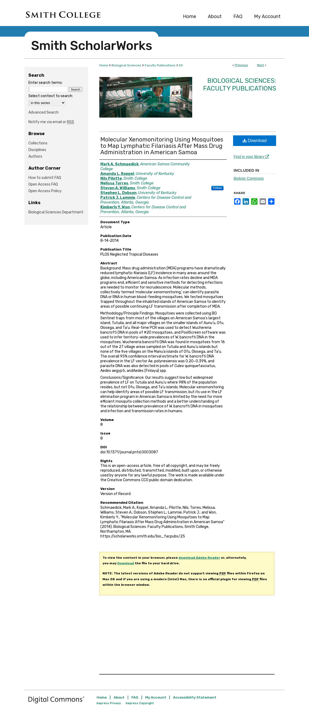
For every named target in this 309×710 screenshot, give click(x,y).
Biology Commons (249, 178)
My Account (155, 697)
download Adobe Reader (199, 558)
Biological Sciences (126, 65)
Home (103, 65)
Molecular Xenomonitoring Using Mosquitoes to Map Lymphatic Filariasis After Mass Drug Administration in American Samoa (161, 146)
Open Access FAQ (43, 184)
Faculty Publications (160, 65)
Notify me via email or (51, 122)
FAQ (134, 697)
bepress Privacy (109, 703)
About (119, 697)
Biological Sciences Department (55, 212)
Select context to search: (50, 96)
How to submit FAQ (44, 177)
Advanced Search (43, 112)
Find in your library (251, 156)
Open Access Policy (45, 191)
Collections (38, 143)
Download (255, 140)
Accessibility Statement (194, 697)
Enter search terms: (45, 82)
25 (181, 65)
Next (260, 65)
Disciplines (37, 150)
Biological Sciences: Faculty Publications (239, 84)
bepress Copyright (140, 703)
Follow (217, 188)
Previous (241, 65)
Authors (35, 156)
